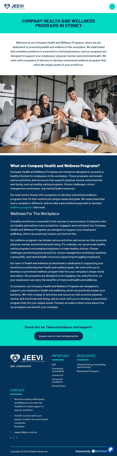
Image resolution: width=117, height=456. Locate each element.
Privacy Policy (59, 385)
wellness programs (21, 207)
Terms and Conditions (57, 380)
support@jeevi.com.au (25, 432)
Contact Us (57, 375)
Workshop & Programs (88, 371)
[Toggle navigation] (112, 6)
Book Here (19, 426)
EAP (54, 364)
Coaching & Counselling (58, 369)
